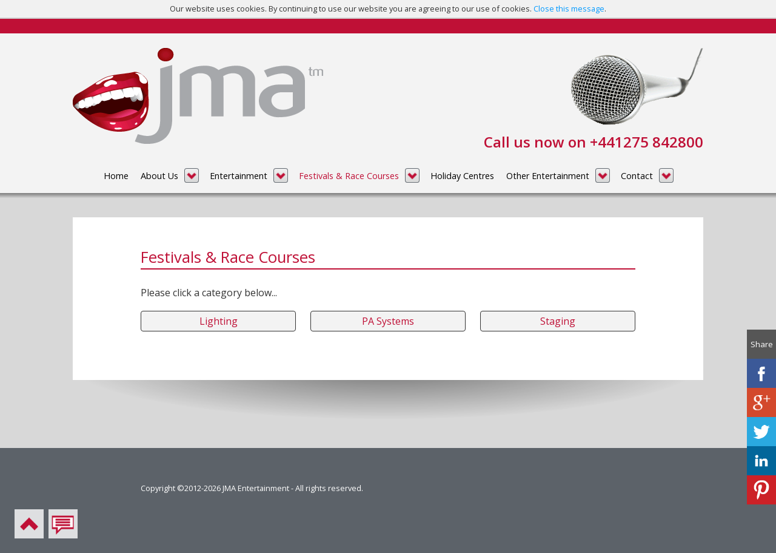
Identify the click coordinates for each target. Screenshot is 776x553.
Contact (637, 176)
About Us (159, 176)
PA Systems (388, 321)
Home (116, 176)
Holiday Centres (462, 176)
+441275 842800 (646, 142)
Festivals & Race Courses (349, 176)
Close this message (569, 8)
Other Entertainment (547, 176)
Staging (557, 321)
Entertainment (238, 176)
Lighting (218, 321)
